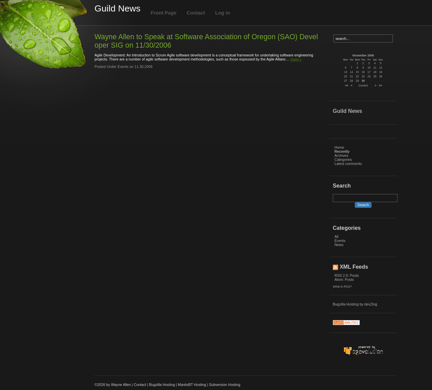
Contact (196, 13)
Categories (343, 159)
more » (295, 59)
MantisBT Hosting (192, 385)
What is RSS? (342, 286)
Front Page (164, 13)
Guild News (117, 8)
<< (346, 85)
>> (380, 85)
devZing (370, 304)
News (339, 245)
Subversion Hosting (224, 385)
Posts (354, 275)
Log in (222, 13)
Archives (341, 155)
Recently (341, 151)
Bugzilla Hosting (345, 304)
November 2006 (363, 55)
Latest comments (348, 164)
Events (340, 241)
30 (362, 80)
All (336, 237)
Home (339, 147)
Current (363, 85)
